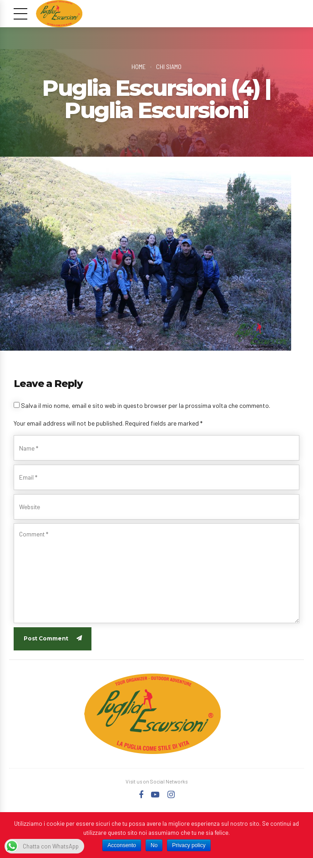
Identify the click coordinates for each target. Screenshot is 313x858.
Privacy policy (188, 845)
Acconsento (121, 845)
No (154, 845)
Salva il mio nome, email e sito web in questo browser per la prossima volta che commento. (145, 405)
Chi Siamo (169, 66)
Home (138, 66)
